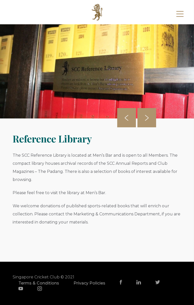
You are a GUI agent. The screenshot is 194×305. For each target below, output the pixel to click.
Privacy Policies (89, 283)
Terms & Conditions (38, 283)
